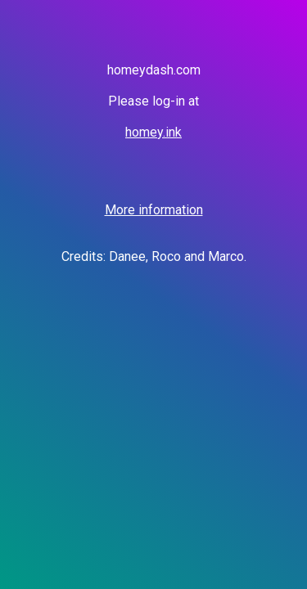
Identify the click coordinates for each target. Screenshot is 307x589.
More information (154, 210)
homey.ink (153, 132)
